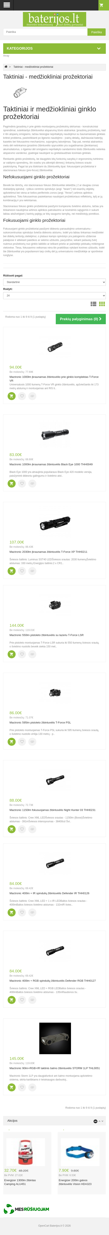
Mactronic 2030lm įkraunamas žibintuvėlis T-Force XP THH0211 (48, 551)
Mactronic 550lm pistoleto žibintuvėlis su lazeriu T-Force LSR (47, 635)
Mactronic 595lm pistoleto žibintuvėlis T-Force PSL (40, 722)
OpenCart (43, 1225)
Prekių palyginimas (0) (81, 319)
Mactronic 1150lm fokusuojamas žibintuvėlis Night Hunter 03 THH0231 (52, 810)
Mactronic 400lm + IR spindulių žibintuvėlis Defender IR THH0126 (49, 893)
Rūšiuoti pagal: (13, 275)
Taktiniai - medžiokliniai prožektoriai (33, 66)
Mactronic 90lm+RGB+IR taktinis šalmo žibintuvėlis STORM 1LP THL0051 (55, 1068)
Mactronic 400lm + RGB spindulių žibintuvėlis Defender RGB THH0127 (53, 980)
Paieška (96, 32)
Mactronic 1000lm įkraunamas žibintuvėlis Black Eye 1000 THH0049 (51, 464)
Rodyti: (8, 289)
